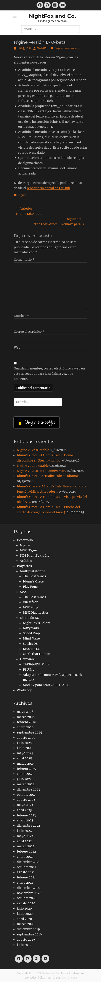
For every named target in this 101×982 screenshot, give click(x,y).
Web (17, 347)
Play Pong (30, 587)
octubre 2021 (26, 867)
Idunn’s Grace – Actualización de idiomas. (48, 476)
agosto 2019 (26, 940)
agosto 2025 (26, 738)
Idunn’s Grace (33, 581)
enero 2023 (25, 820)
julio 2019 (24, 945)
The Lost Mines (34, 576)
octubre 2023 (26, 795)
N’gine (25, 545)
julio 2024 (24, 779)
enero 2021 (25, 883)
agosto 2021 (26, 872)
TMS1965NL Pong (36, 664)
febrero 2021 (26, 877)
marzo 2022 (25, 846)
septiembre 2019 (29, 934)
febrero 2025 (26, 769)
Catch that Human (36, 654)
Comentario (24, 260)
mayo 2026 (25, 712)
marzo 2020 (26, 924)
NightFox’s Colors (36, 623)
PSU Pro (29, 669)
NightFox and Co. (52, 16)
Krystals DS (31, 649)
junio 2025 (24, 748)
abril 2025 (24, 758)
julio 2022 (24, 831)
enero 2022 (25, 857)
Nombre (21, 316)
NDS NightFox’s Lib (35, 555)
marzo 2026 (26, 717)
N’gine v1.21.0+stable (33, 466)
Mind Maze (31, 638)
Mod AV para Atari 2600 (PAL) (45, 685)
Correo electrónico (29, 332)
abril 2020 (24, 919)
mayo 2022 (25, 836)
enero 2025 (25, 774)
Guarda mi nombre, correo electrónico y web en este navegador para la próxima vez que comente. (49, 373)
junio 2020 (25, 914)
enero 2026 (25, 727)
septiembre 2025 (29, 732)
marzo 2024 (26, 784)
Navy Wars (31, 628)
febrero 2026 (26, 722)
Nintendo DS (29, 618)
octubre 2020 (27, 898)
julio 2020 (24, 908)
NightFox (43, 48)
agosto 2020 (26, 903)
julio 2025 (24, 743)
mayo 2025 (25, 753)
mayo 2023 (25, 805)
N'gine (22, 195)
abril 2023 (24, 810)
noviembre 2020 (29, 893)
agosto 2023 (26, 800)
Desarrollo (25, 540)
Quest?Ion (30, 602)
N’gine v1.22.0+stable (33, 450)
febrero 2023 (26, 815)
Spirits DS (30, 644)
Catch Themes (69, 977)
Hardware (27, 659)
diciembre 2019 (28, 929)
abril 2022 (24, 841)
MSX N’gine (29, 550)
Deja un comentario (67, 48)
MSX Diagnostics (35, 612)
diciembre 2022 (28, 826)
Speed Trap (31, 633)
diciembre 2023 (28, 789)
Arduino (26, 561)
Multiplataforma (32, 571)
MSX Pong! (31, 607)
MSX (23, 592)
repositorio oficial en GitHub (48, 188)
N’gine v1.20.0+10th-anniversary (41, 471)
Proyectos (24, 566)
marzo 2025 (25, 763)
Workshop (24, 690)
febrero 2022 (26, 851)
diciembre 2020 (28, 888)
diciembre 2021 (28, 862)
